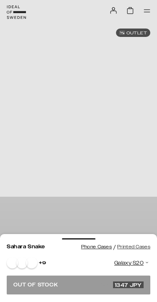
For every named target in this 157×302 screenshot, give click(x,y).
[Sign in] (113, 10)
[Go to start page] (16, 12)
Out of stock (78, 284)
